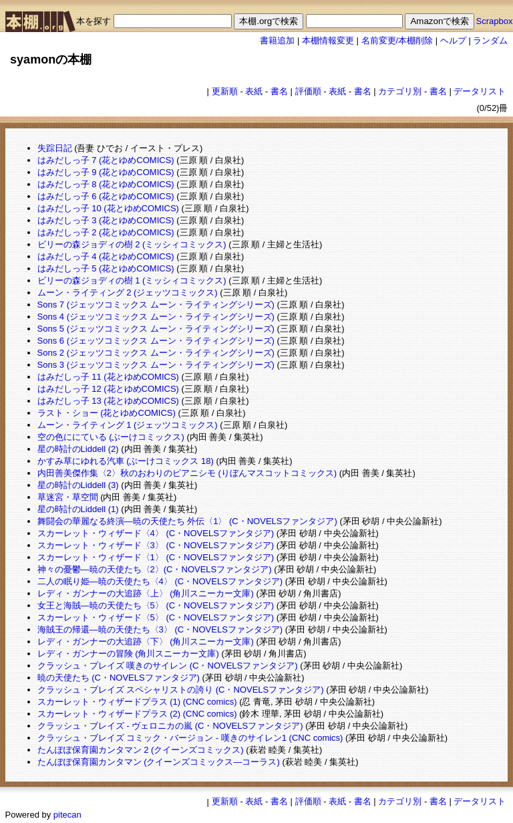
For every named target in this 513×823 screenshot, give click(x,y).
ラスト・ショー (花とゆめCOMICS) (106, 413)
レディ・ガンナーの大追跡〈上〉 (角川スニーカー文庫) (145, 593)
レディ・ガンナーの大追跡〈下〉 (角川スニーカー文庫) (145, 641)
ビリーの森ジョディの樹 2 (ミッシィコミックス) (131, 244)
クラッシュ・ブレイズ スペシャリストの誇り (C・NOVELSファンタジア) (180, 690)
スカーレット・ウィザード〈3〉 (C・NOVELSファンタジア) (156, 545)
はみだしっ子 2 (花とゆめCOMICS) (105, 232)
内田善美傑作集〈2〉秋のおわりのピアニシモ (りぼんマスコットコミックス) (187, 473)
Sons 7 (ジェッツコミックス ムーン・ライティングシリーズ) (156, 305)
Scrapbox (494, 21)
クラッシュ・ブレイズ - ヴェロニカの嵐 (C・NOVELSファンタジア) (170, 726)
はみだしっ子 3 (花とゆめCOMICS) (105, 220)
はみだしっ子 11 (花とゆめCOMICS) (108, 377)
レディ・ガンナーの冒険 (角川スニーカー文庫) (128, 654)
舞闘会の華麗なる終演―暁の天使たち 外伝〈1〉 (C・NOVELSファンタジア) (187, 521)
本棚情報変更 (328, 40)
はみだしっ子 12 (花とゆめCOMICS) (108, 389)
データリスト (480, 91)
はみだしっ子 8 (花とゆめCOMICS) (105, 184)
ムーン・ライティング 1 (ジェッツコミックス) (127, 425)
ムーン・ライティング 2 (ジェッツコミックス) (127, 292)
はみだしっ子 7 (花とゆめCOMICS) (105, 160)
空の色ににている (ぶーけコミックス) (110, 437)
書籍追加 (277, 40)
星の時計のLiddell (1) (78, 509)
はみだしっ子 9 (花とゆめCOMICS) (105, 172)
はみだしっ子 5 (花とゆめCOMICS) (105, 268)
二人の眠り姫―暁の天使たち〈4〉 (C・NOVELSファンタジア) (160, 581)
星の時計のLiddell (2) (78, 449)
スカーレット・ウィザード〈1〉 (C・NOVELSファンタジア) (156, 557)
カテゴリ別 (399, 91)
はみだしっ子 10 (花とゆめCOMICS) (108, 208)
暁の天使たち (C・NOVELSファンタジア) (118, 678)
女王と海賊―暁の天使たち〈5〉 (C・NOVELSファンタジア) (156, 605)
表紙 (254, 91)
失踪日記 (54, 148)
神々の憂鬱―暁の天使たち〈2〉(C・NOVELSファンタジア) (154, 569)
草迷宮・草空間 (67, 497)
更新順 (225, 91)
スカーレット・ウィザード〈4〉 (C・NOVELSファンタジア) (156, 533)
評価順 (308, 91)
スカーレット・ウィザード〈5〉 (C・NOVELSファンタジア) (156, 617)
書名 (279, 91)
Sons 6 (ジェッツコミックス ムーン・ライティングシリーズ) (156, 341)
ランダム (490, 40)
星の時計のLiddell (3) (78, 485)
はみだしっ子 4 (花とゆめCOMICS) (105, 256)
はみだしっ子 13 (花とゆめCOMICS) (108, 401)
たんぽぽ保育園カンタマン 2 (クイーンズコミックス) (140, 750)
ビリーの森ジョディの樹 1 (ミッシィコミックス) (131, 280)
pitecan (67, 815)
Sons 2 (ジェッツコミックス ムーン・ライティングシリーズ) (156, 353)
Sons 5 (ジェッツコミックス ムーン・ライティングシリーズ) (156, 329)
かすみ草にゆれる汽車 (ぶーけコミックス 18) (125, 461)
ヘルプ (453, 40)
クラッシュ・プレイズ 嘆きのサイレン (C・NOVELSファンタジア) (167, 666)
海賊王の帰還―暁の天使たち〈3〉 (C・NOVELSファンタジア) (160, 629)
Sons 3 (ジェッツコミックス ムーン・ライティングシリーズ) (156, 365)
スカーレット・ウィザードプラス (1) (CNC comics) (137, 702)
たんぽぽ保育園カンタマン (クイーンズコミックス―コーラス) (158, 762)
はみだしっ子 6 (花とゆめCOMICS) (105, 196)
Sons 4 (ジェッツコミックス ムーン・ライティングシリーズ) (156, 317)
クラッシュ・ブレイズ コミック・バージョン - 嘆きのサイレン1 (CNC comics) (190, 738)
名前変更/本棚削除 (397, 40)
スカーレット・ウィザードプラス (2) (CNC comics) (137, 714)
